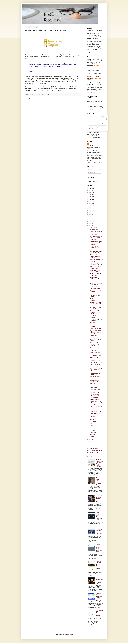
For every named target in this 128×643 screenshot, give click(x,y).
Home (53, 99)
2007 (90, 441)
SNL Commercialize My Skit (95, 450)
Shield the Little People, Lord (99, 563)
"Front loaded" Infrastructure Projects (96, 278)
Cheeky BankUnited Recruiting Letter (95, 381)
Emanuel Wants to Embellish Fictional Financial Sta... (95, 396)
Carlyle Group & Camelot (96, 328)
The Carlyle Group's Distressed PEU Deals (96, 365)
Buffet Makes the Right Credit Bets (95, 308)
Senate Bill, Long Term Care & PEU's (95, 291)
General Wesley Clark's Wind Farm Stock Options (96, 243)
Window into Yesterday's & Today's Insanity (99, 498)
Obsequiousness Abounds (99, 578)
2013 (90, 216)
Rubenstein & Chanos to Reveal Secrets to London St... (96, 344)
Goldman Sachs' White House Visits (95, 267)
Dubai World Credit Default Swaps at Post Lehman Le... (96, 256)
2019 (90, 203)
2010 (90, 223)
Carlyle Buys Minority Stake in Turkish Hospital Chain (95, 391)
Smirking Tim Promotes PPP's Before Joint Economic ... (96, 304)
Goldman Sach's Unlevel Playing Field (96, 386)
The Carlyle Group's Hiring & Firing (95, 374)
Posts (90, 169)
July (91, 423)
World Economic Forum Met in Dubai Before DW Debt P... (96, 238)
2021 (90, 199)
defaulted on (38, 55)
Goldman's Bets (94, 384)
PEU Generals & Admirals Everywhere (99, 530)
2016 (90, 210)
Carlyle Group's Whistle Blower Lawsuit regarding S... (96, 233)
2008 (90, 439)
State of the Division (93, 448)
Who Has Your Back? (95, 281)
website (38, 78)
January (92, 436)
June (91, 425)
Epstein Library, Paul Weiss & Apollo (99, 546)
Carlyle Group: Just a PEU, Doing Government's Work (95, 354)
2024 (90, 192)
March (92, 432)
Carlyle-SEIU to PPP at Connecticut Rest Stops (95, 295)
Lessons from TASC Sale (96, 362)
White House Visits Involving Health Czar (96, 264)
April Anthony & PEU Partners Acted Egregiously (99, 612)
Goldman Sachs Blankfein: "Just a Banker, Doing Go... (95, 359)
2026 (90, 188)
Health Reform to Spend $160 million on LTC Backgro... (96, 370)
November (93, 229)
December (93, 227)
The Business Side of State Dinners (95, 274)
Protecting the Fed (94, 399)
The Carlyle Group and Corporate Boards (95, 287)
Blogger (71, 634)
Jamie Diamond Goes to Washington (96, 407)
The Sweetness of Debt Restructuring (96, 320)
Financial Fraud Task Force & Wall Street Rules (95, 312)
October (92, 419)
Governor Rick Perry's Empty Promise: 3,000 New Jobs (96, 403)
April (91, 430)
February (92, 434)
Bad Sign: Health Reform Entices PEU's (96, 284)
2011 (90, 221)
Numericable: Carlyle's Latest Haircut (95, 271)
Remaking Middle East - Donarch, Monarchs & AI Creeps (99, 480)
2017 (90, 208)
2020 (90, 201)
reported (61, 56)
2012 (90, 219)
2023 (90, 194)
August (92, 421)
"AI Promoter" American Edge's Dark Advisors (99, 595)
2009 (90, 225)
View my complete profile (93, 162)
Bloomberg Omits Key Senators (95, 340)
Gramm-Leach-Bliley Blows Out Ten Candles (96, 336)
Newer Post (28, 99)
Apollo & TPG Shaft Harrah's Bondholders (96, 410)
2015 (90, 212)
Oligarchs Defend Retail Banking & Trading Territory (96, 332)
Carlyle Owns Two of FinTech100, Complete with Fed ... (96, 349)
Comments (91, 172)
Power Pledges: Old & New (99, 514)
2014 (90, 214)
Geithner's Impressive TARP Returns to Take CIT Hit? (96, 415)
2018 (90, 205)
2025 (90, 190)
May (91, 428)
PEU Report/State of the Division (95, 144)
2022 (90, 197)
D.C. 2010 (92, 323)
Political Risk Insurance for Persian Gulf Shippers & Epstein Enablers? (99, 463)
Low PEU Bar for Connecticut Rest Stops (95, 248)
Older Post (78, 99)
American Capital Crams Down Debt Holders (96, 252)
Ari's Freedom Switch (93, 452)
